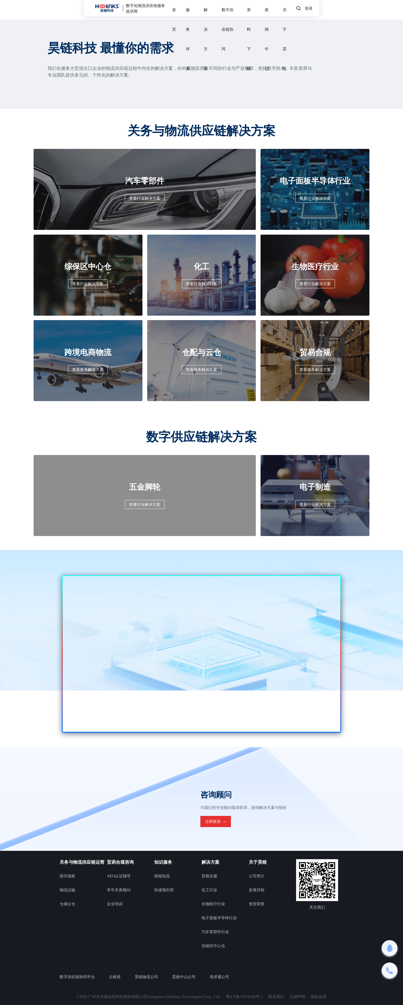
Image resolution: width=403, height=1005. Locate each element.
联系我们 (276, 997)
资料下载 (273, 10)
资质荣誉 (256, 904)
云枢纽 (115, 977)
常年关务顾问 (118, 890)
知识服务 (163, 862)
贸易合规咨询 (120, 862)
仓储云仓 (67, 904)
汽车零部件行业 (215, 932)
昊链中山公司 (184, 977)
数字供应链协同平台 (77, 977)
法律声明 (297, 997)
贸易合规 (209, 876)
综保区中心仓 (213, 946)
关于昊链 (330, 10)
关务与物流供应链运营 (82, 862)
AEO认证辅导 (119, 876)
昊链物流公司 (146, 977)
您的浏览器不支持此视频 (201, 654)
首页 (151, 10)
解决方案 (204, 10)
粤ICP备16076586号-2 (244, 997)
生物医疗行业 (213, 904)
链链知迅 (162, 876)
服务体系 (176, 10)
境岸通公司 (219, 977)
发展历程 (256, 890)
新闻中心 (302, 10)
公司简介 (256, 876)
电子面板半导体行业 (219, 918)
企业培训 (115, 904)
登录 (392, 10)
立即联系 (215, 821)
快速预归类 (164, 890)
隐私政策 (319, 997)
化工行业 (209, 890)
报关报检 (67, 876)
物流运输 (67, 890)
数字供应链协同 (238, 10)
